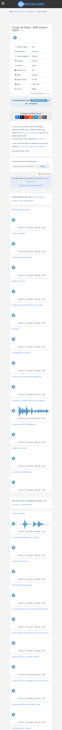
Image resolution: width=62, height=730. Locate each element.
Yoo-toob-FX (47, 93)
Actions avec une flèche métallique (26, 377)
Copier (42, 165)
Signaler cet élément (45, 174)
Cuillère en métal (19, 448)
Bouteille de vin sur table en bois (25, 683)
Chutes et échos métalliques (24, 424)
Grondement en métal (21, 353)
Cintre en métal (18, 233)
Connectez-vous (39, 100)
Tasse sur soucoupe (20, 588)
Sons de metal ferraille (26, 146)
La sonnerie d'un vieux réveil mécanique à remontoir (34, 636)
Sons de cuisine (18, 540)
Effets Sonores (23, 133)
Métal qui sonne (18, 281)
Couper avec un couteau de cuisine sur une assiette (33, 707)
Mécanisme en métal (20, 210)
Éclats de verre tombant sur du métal (27, 305)
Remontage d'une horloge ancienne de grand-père (33, 659)
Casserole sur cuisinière (22, 257)
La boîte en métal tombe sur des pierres (28, 400)
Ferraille (15, 329)
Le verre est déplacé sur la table (25, 564)
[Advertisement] (31, 506)
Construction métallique (22, 472)
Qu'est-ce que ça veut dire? (31, 185)
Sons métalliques (40, 146)
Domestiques (34, 133)
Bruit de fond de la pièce (22, 612)
